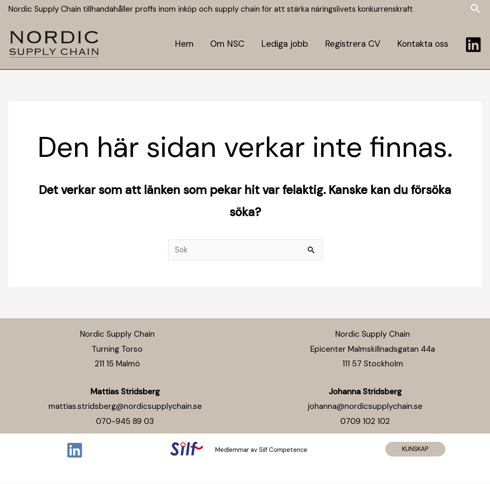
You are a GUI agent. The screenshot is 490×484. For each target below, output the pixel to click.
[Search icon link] (475, 9)
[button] (415, 449)
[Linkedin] (473, 44)
